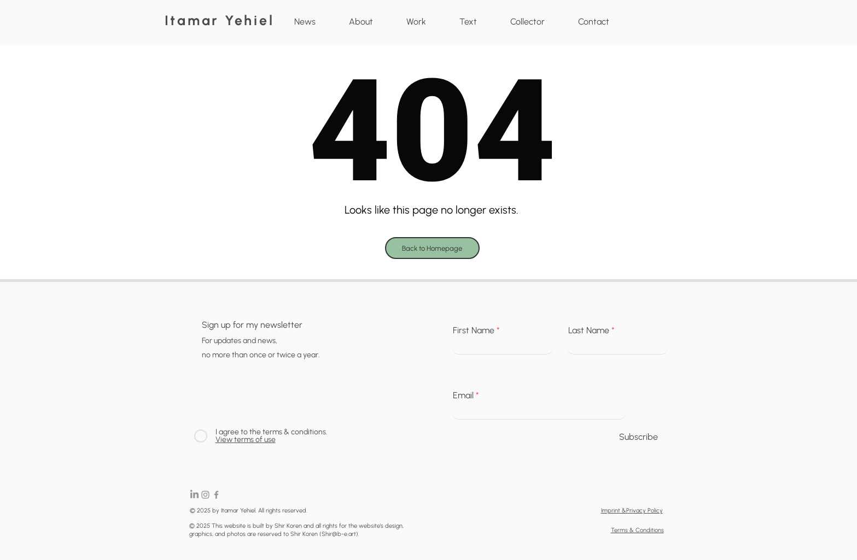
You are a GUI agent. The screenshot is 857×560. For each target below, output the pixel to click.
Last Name (588, 330)
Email (463, 395)
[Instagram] (205, 495)
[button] (416, 22)
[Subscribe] (638, 437)
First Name (473, 330)
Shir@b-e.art (339, 534)
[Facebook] (216, 495)
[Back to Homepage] (432, 248)
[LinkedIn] (194, 495)
